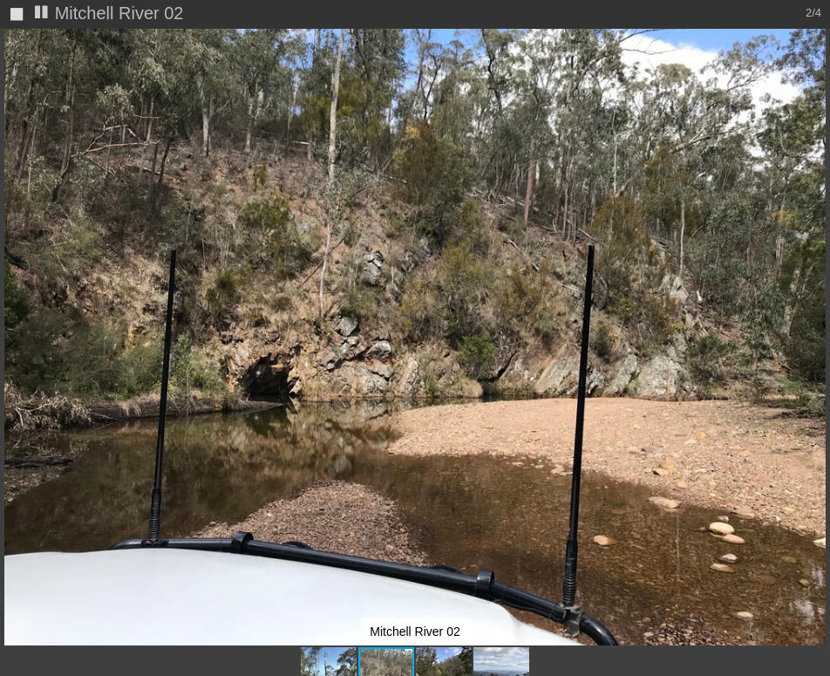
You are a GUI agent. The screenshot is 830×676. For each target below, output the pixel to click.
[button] (814, 74)
